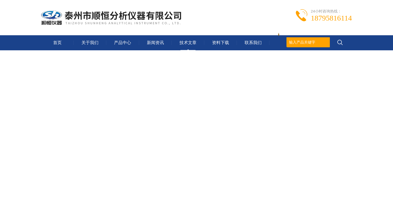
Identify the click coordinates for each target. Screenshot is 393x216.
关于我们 (90, 42)
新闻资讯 (155, 42)
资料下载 (220, 42)
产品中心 (122, 42)
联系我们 (253, 42)
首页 (57, 42)
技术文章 (188, 42)
